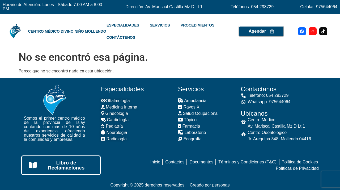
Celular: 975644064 (318, 7)
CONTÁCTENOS (121, 37)
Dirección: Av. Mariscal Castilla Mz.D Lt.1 (163, 7)
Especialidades (122, 89)
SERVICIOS (160, 25)
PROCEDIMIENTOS (197, 25)
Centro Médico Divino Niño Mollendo (67, 31)
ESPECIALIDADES (123, 25)
